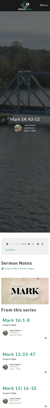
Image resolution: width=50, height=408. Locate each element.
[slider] (15, 244)
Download (10, 249)
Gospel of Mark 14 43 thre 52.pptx (17, 268)
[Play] (7, 244)
